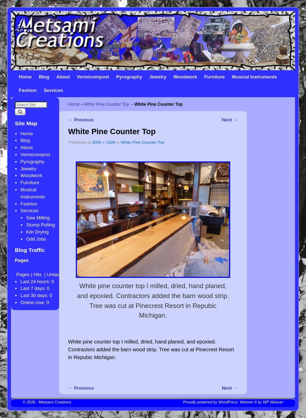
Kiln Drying (37, 232)
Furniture (214, 76)
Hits (38, 274)
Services (53, 90)
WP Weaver (273, 402)
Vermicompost (93, 76)
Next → (230, 119)
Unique (54, 274)
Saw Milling (38, 217)
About (63, 76)
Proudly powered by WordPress (210, 402)
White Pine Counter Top (106, 104)
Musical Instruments (254, 76)
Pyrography (129, 76)
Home (25, 76)
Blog (44, 76)
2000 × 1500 (103, 142)
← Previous (81, 119)
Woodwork (185, 76)
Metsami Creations (55, 402)
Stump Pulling (40, 224)
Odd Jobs (36, 239)
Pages (22, 274)
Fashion (28, 90)
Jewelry (157, 76)
